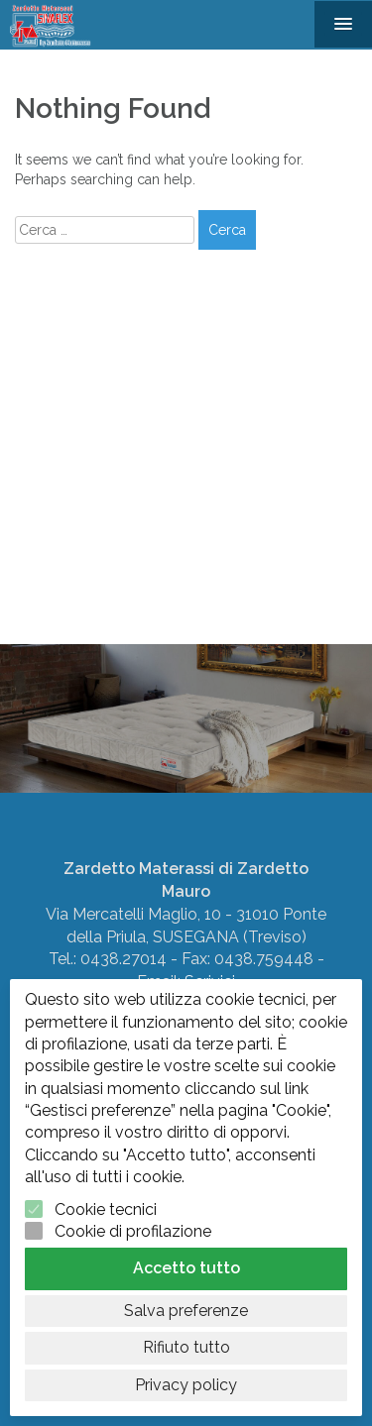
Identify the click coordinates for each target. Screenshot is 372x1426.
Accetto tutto (186, 1268)
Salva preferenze (186, 1310)
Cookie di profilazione (133, 1231)
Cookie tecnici (106, 1209)
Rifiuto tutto (186, 1347)
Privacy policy (186, 1384)
